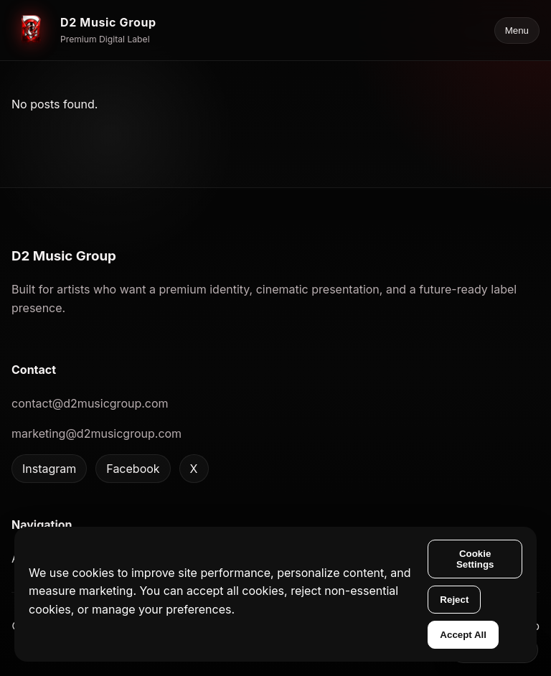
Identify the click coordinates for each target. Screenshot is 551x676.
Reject (454, 599)
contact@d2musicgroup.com (90, 403)
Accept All (463, 634)
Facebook (132, 468)
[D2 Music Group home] (83, 30)
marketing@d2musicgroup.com (96, 433)
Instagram (49, 468)
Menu (517, 30)
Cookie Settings (475, 559)
